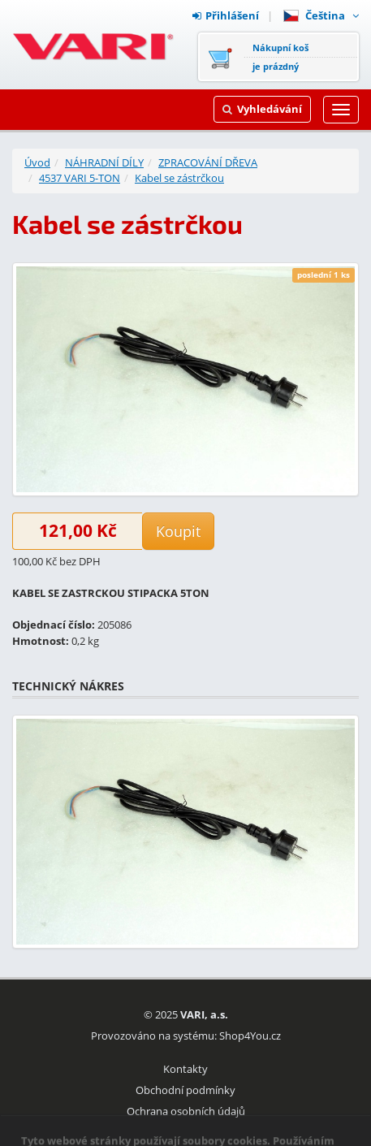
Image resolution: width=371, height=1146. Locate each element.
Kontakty (185, 1069)
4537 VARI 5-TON (79, 178)
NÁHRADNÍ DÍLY (104, 162)
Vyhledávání (262, 109)
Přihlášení (225, 15)
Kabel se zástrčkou (179, 178)
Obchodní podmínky (185, 1090)
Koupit (178, 531)
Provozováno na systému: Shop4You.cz (186, 1035)
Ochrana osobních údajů (186, 1111)
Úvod (37, 162)
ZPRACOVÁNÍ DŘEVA (207, 162)
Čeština (321, 15)
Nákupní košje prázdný (280, 56)
